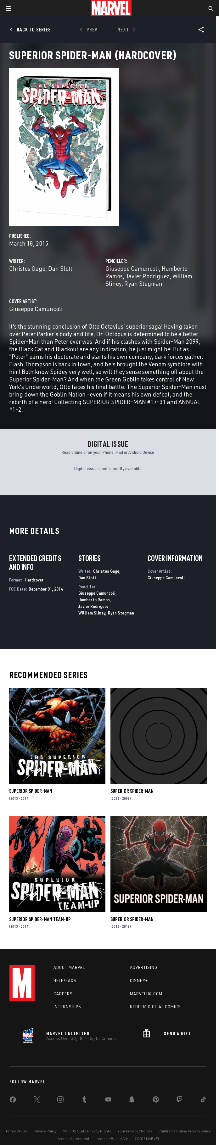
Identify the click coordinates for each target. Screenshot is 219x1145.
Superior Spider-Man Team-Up (40, 919)
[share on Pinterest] (156, 1101)
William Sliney (91, 612)
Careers (63, 993)
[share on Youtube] (108, 1101)
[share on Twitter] (37, 1101)
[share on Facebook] (12, 1101)
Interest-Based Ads (112, 1138)
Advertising (143, 967)
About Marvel (69, 967)
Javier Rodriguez (148, 276)
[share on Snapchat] (132, 1101)
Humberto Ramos (94, 599)
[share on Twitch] (179, 1101)
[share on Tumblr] (84, 1101)
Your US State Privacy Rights (87, 1131)
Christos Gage (27, 268)
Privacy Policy (45, 1131)
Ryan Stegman (143, 283)
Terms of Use (16, 1131)
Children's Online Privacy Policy (185, 1131)
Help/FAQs (64, 980)
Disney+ (139, 980)
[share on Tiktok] (203, 1101)
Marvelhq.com (146, 993)
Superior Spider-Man (30, 791)
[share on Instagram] (60, 1101)
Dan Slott (60, 268)
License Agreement (72, 1138)
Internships (67, 1006)
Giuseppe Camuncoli (132, 268)
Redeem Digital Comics (155, 1006)
